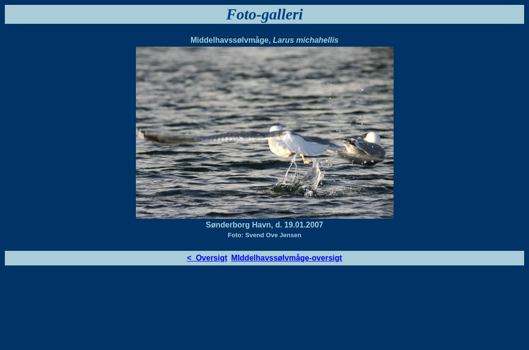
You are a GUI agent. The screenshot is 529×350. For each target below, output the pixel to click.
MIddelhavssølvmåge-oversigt (286, 258)
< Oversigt (207, 258)
